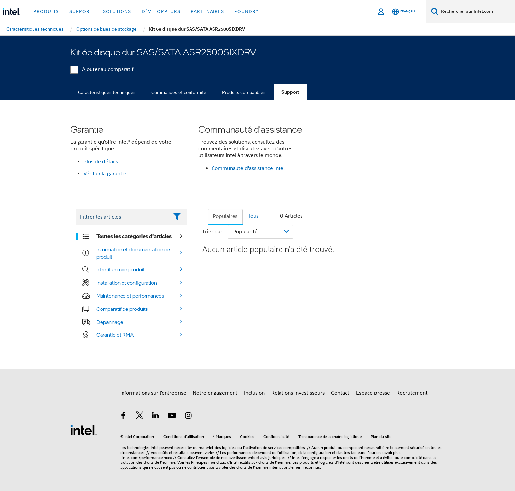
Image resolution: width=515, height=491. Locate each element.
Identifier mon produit (120, 269)
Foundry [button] (247, 11)
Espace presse (373, 393)
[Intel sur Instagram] (188, 416)
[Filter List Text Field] (122, 217)
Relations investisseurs (298, 393)
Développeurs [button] (161, 11)
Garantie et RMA (115, 334)
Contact (340, 393)
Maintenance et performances (130, 295)
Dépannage (109, 322)
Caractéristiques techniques (107, 92)
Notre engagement (215, 393)
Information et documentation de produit (133, 253)
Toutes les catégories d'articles (134, 236)
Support (290, 92)
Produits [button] (46, 11)
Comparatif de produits (122, 309)
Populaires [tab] (225, 216)
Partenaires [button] (207, 11)
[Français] (404, 11)
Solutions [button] (117, 11)
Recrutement (412, 393)
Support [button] (81, 11)
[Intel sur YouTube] (172, 416)
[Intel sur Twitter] (139, 416)
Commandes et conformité (178, 92)
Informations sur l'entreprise (153, 393)
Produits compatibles (244, 92)
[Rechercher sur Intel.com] (476, 11)
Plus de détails (100, 162)
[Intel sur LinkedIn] (155, 416)
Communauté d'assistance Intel (248, 168)
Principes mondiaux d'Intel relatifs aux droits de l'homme (240, 462)
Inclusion (254, 393)
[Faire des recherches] (434, 11)
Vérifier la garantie (104, 173)
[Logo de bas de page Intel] (83, 429)
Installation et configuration (126, 282)
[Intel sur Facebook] (123, 416)
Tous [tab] (253, 216)
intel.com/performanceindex (147, 457)
